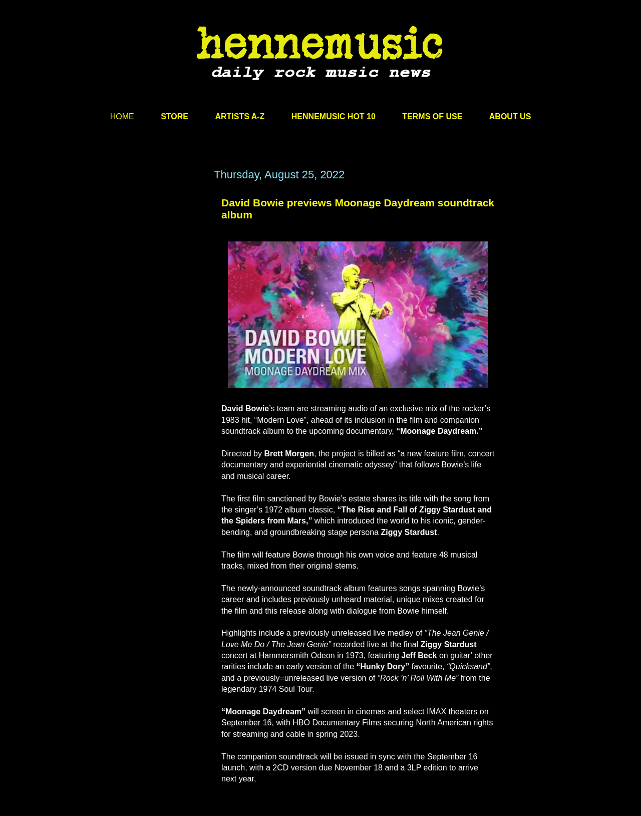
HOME (122, 116)
